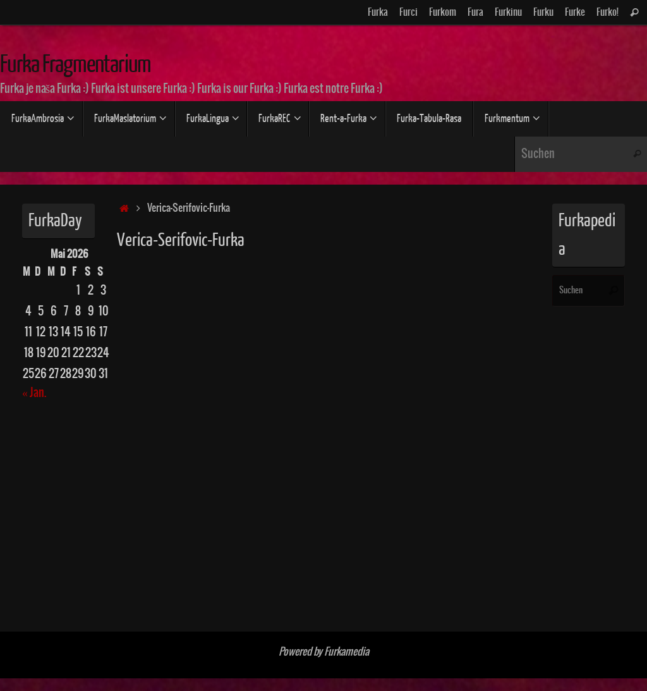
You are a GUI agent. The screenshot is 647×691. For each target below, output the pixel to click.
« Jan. (34, 393)
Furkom (442, 12)
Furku (543, 12)
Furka (378, 12)
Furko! (607, 12)
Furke (575, 12)
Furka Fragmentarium (75, 64)
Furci (408, 12)
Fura (475, 12)
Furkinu (508, 12)
